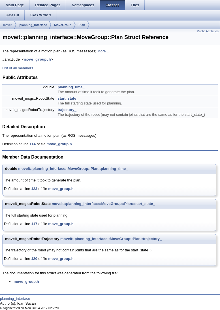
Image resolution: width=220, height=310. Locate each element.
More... (103, 51)
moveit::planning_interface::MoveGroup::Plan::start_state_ (103, 204)
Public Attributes (208, 31)
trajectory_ (66, 110)
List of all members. (18, 68)
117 (34, 224)
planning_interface (33, 25)
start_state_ (67, 98)
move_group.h (37, 59)
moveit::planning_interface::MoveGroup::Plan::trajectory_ (111, 239)
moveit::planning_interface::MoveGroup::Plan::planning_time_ (73, 168)
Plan (81, 25)
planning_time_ (70, 87)
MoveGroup (62, 25)
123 (34, 189)
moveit (7, 25)
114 (32, 144)
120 (34, 258)
